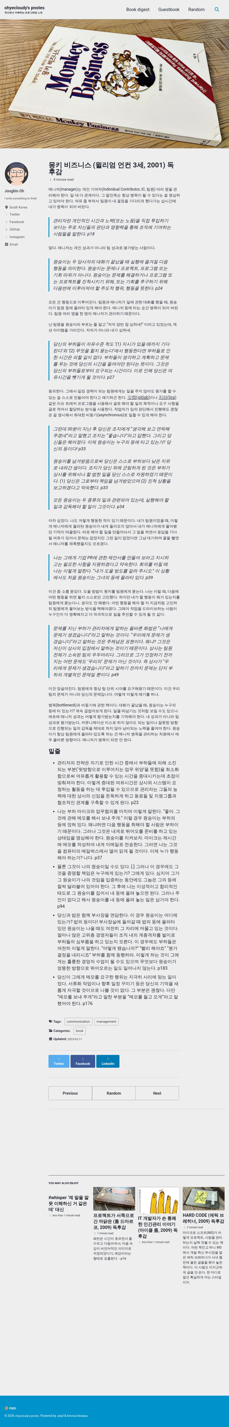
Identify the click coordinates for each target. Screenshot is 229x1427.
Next (157, 1175)
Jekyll (64, 1416)
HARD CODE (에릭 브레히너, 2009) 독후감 (203, 1302)
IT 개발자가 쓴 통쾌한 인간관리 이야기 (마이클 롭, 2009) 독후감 (158, 1311)
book (79, 1116)
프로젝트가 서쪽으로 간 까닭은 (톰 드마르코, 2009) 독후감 (113, 1305)
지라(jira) (81, 428)
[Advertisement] (136, 1227)
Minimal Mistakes (83, 1416)
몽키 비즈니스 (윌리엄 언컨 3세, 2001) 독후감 (111, 168)
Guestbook (167, 9)
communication (78, 1107)
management (106, 1107)
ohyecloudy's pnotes (26, 10)
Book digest (136, 9)
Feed (10, 1408)
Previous (70, 1175)
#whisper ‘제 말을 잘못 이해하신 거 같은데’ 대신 (68, 1288)
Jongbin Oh (15, 191)
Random (195, 9)
